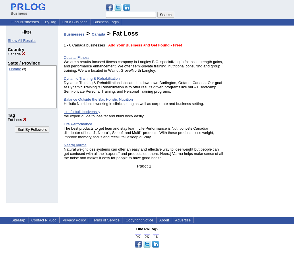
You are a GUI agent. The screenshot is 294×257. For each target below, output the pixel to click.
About (164, 220)
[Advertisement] (258, 116)
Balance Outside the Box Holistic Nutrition (98, 99)
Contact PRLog (44, 220)
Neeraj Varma (75, 145)
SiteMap (18, 220)
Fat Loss (17, 120)
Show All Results (22, 40)
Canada (16, 54)
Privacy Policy (74, 220)
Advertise (183, 220)
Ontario (15, 69)
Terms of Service (106, 220)
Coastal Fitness (77, 57)
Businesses (74, 34)
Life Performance (78, 124)
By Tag (50, 22)
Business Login (106, 22)
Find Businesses (25, 22)
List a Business (74, 22)
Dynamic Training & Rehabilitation (92, 78)
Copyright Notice (139, 220)
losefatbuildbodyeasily (82, 112)
